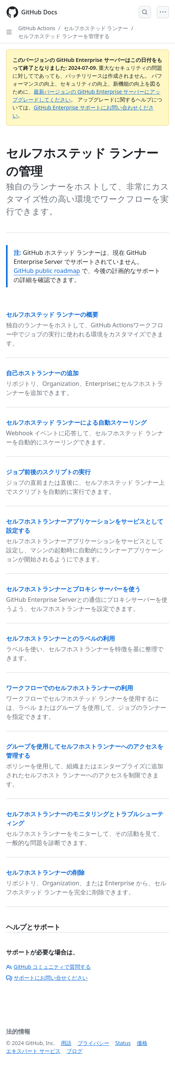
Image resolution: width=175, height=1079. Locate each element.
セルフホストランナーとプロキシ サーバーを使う (73, 589)
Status (123, 1043)
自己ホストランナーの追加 (42, 373)
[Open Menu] (163, 12)
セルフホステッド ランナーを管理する (64, 36)
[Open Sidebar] (9, 32)
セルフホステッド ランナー (96, 28)
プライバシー (93, 1043)
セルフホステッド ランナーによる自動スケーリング (76, 422)
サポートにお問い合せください (47, 977)
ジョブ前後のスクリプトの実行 (48, 472)
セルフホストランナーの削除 (45, 872)
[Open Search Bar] (145, 12)
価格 (142, 1043)
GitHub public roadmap (47, 271)
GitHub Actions (36, 28)
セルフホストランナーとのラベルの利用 (60, 638)
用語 (66, 1043)
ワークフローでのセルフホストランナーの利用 (69, 688)
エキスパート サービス (33, 1050)
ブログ (74, 1050)
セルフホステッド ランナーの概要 (52, 314)
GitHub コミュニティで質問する (48, 966)
